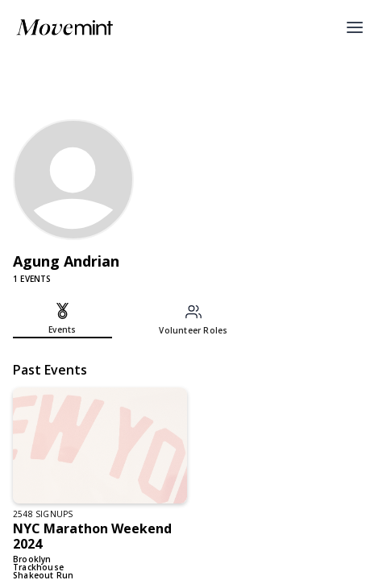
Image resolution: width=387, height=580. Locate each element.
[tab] (62, 320)
